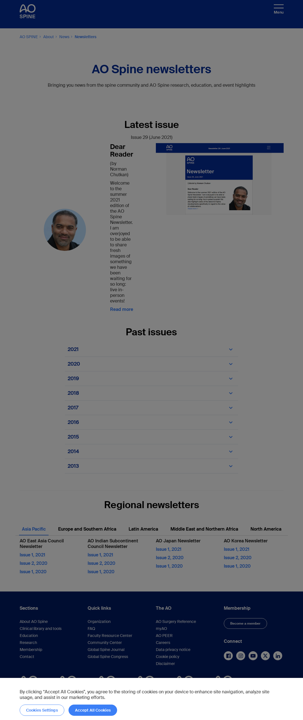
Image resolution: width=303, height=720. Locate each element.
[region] (151, 699)
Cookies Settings (42, 710)
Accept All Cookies (93, 710)
